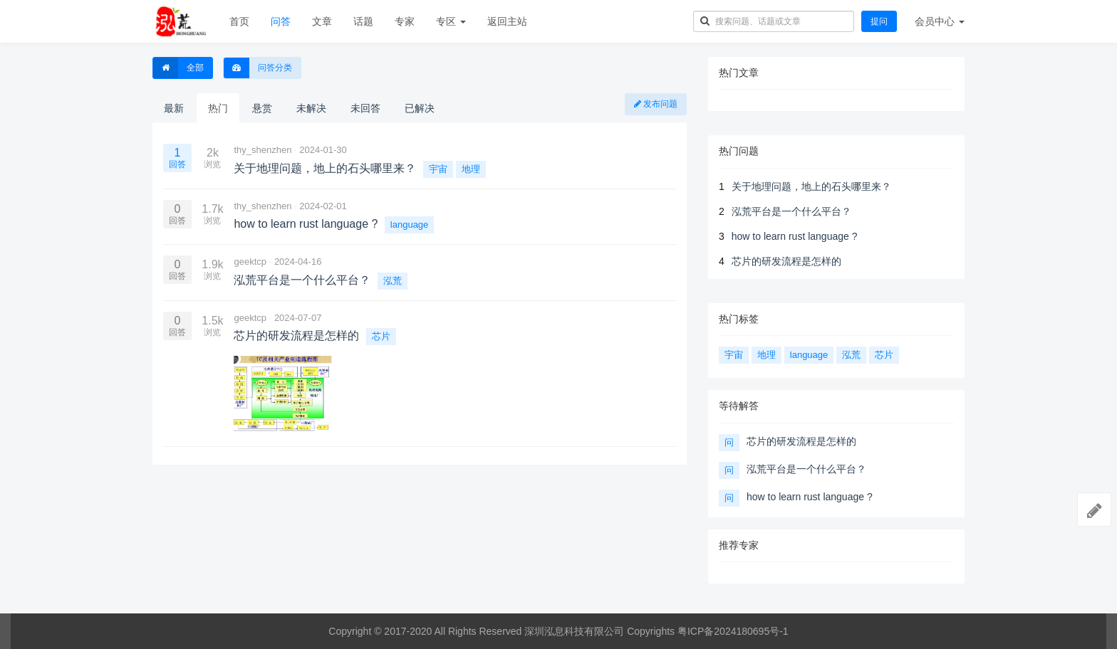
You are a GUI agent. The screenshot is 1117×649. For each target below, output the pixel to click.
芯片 (381, 336)
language (409, 224)
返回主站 (507, 21)
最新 (174, 108)
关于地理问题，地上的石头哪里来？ (811, 186)
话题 (363, 21)
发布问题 (655, 104)
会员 (940, 21)
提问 (879, 21)
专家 (405, 21)
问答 (281, 21)
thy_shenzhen (262, 149)
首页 (239, 21)
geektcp (250, 261)
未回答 (365, 108)
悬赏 (262, 108)
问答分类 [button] (258, 68)
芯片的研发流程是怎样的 (786, 261)
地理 (471, 169)
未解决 (311, 108)
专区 (451, 21)
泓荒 (392, 280)
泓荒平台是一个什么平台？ (791, 211)
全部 (178, 68)
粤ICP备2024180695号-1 (733, 631)
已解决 (420, 108)
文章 (322, 21)
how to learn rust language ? (795, 236)
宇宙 (438, 169)
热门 (218, 108)
